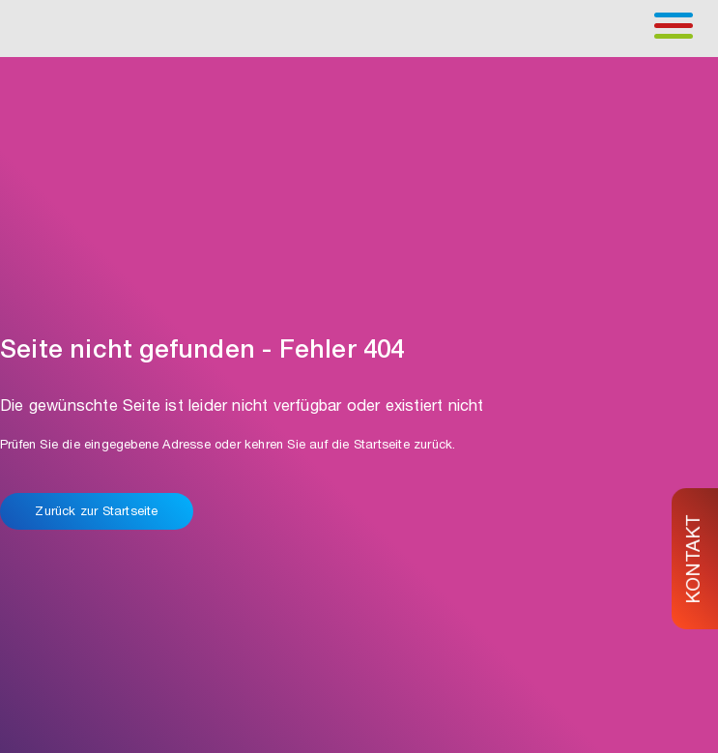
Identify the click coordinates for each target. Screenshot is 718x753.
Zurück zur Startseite (96, 513)
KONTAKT (695, 558)
